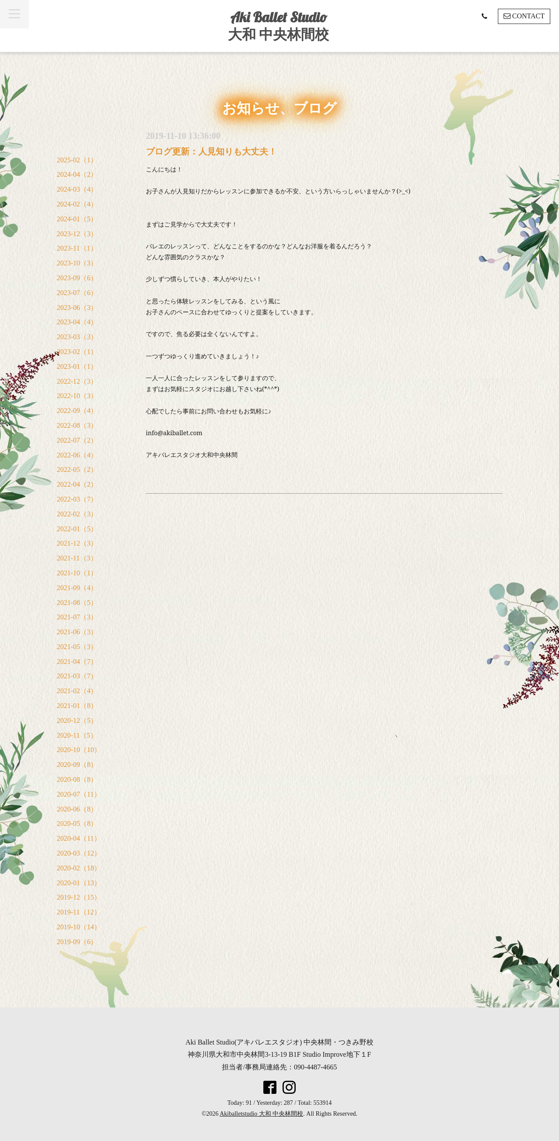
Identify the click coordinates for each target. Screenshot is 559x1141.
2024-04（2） (77, 174)
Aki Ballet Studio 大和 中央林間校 (278, 25)
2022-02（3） (77, 514)
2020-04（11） (79, 838)
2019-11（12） (79, 912)
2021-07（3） (77, 617)
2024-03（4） (77, 189)
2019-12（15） (79, 897)
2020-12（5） (77, 720)
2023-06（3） (77, 307)
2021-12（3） (77, 543)
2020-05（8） (77, 823)
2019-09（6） (77, 941)
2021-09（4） (77, 587)
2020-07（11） (79, 794)
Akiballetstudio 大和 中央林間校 (261, 1113)
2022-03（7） (77, 499)
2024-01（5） (77, 219)
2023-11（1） (77, 248)
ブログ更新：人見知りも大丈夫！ (211, 151)
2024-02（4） (77, 204)
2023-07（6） (77, 292)
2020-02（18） (79, 868)
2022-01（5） (77, 529)
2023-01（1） (77, 366)
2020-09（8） (77, 764)
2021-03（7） (77, 676)
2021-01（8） (77, 705)
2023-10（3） (77, 263)
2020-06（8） (77, 809)
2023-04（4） (77, 322)
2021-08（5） (77, 602)
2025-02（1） (77, 160)
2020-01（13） (79, 883)
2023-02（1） (77, 351)
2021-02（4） (77, 690)
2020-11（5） (77, 735)
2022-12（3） (77, 381)
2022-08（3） (77, 425)
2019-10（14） (79, 927)
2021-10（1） (77, 573)
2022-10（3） (77, 395)
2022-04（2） (77, 484)
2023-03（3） (77, 336)
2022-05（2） (77, 469)
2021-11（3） (77, 558)
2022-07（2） (77, 440)
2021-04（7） (77, 661)
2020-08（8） (77, 779)
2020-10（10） (79, 749)
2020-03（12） (79, 853)
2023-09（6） (77, 278)
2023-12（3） (77, 233)
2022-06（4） (77, 455)
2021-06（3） (77, 632)
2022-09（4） (77, 410)
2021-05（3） (77, 646)
